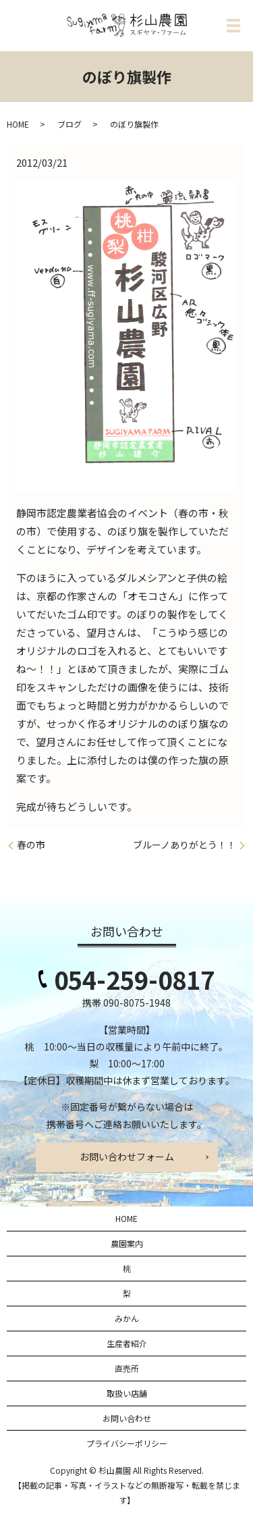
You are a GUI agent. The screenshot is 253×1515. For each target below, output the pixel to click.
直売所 (127, 1368)
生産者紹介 (127, 1343)
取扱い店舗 (127, 1393)
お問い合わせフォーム (127, 1156)
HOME (18, 124)
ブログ (69, 124)
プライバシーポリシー (126, 1443)
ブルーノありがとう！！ (184, 845)
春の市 (31, 845)
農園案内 (127, 1243)
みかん (127, 1318)
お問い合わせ (127, 1418)
